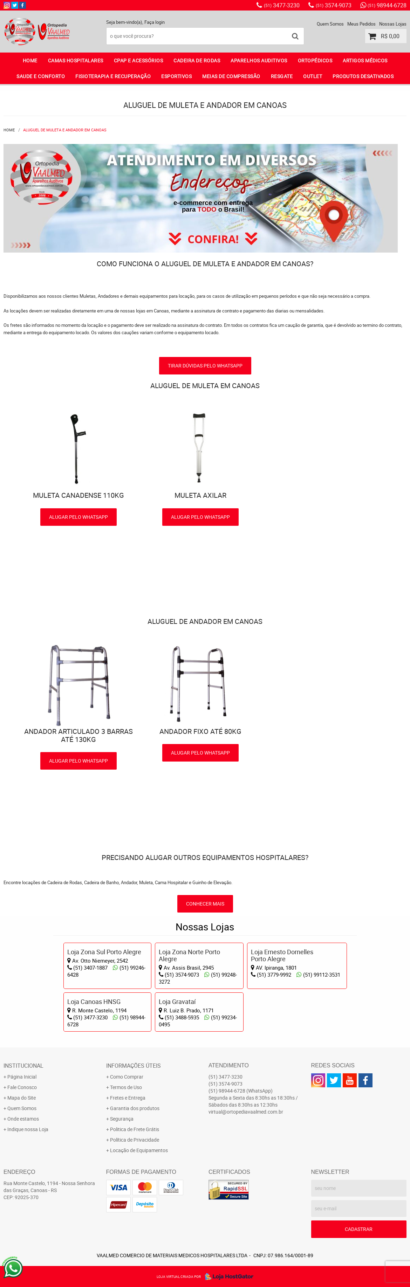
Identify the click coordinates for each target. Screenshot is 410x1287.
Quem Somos (330, 24)
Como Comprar (126, 1076)
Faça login (154, 22)
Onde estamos (23, 1118)
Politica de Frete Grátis (134, 1129)
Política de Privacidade (134, 1139)
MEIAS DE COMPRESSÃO (231, 76)
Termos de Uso (126, 1087)
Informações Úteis (133, 1065)
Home (30, 60)
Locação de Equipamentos (139, 1150)
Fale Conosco (22, 1087)
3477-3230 (282, 5)
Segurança (122, 1118)
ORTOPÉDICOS (315, 60)
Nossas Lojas (392, 24)
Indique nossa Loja (27, 1129)
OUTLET (312, 76)
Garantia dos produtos (134, 1108)
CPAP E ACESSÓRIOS (138, 60)
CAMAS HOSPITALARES (75, 60)
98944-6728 (387, 5)
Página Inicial (21, 1076)
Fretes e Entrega (127, 1097)
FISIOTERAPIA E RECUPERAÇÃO (113, 76)
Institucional (23, 1065)
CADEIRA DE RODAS (196, 60)
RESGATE (282, 76)
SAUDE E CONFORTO (40, 76)
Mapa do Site (21, 1097)
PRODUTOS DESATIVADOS (363, 76)
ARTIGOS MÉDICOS (365, 60)
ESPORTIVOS (176, 76)
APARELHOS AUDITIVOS (259, 60)
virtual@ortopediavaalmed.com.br (246, 1111)
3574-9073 (333, 5)
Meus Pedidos (361, 24)
